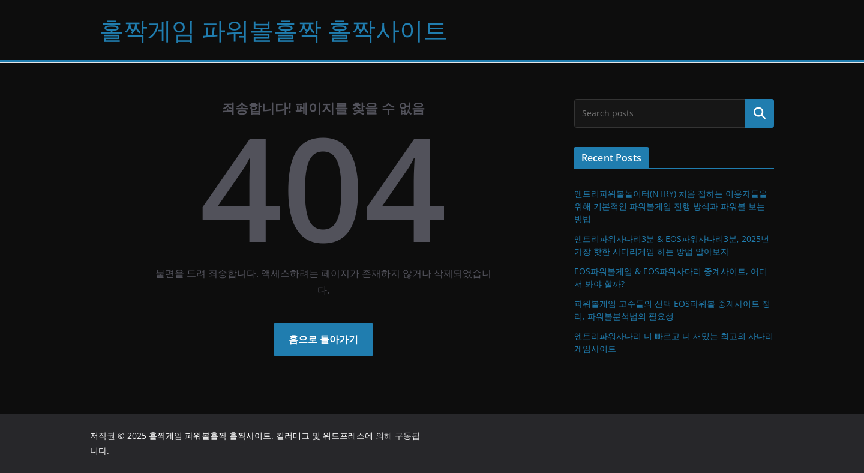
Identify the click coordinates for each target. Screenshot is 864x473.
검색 (759, 113)
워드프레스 (344, 435)
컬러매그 (293, 435)
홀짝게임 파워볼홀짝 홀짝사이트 (274, 29)
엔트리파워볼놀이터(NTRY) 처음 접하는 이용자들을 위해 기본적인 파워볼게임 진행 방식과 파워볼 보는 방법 (670, 206)
